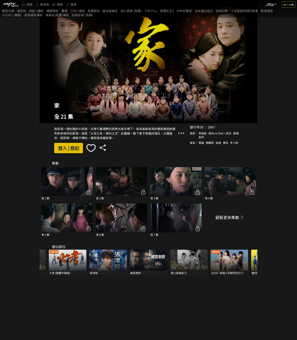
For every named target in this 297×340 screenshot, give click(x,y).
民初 (201, 137)
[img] (10, 5)
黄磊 (201, 143)
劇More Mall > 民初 (220, 133)
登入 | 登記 (68, 148)
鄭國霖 (210, 143)
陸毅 (218, 143)
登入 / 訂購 (288, 4)
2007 (211, 127)
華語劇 (203, 133)
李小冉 (234, 143)
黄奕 (225, 143)
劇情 (235, 133)
